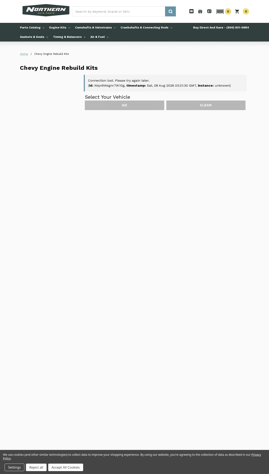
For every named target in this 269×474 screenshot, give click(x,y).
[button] (223, 11)
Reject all (36, 467)
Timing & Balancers (69, 36)
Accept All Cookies (66, 467)
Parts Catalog (32, 27)
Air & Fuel (99, 36)
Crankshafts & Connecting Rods (146, 27)
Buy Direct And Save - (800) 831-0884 (221, 27)
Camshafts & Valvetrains (95, 27)
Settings (14, 467)
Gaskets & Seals (34, 36)
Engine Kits (59, 27)
